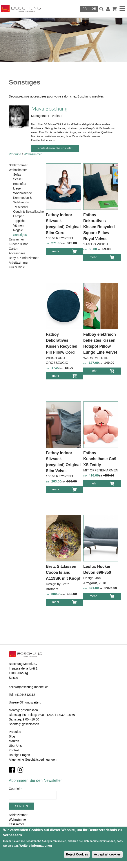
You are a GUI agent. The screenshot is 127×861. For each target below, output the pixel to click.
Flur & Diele (17, 267)
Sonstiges (20, 234)
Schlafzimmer (18, 165)
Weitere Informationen (35, 845)
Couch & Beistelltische (28, 211)
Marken (14, 741)
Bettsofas (19, 184)
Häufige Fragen (19, 755)
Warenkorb (114, 9)
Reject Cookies (77, 854)
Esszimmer (16, 239)
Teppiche (19, 221)
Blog (12, 736)
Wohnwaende (22, 193)
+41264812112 (25, 694)
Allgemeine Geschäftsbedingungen (32, 759)
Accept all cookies (107, 854)
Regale (18, 230)
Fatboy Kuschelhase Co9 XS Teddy (99, 459)
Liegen (17, 188)
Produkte (15, 154)
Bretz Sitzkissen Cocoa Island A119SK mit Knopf (63, 572)
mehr (59, 252)
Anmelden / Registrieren (108, 9)
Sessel (17, 179)
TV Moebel (20, 207)
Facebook (12, 769)
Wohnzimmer (33, 154)
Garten (13, 248)
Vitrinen (18, 225)
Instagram (20, 769)
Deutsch (93, 9)
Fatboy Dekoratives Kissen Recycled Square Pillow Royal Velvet (99, 227)
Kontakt (14, 750)
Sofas (17, 174)
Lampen (18, 216)
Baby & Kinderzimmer (23, 258)
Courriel (15, 788)
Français (84, 9)
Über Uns (15, 745)
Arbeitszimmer (18, 262)
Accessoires (17, 253)
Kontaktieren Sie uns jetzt (55, 148)
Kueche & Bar (18, 244)
